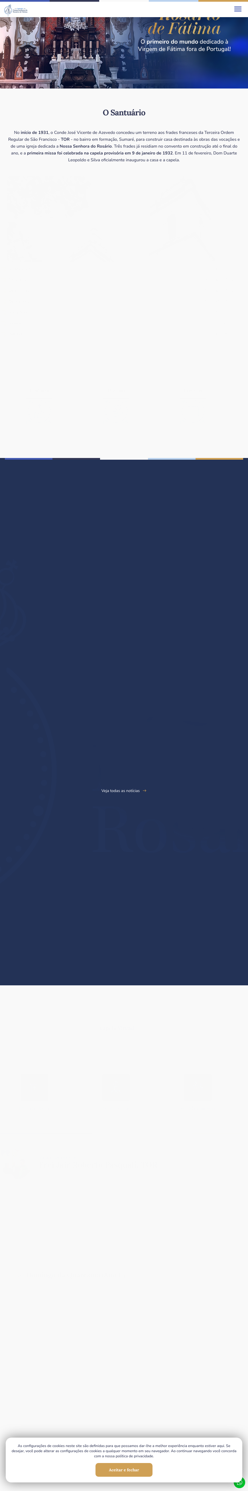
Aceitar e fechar (124, 1469)
